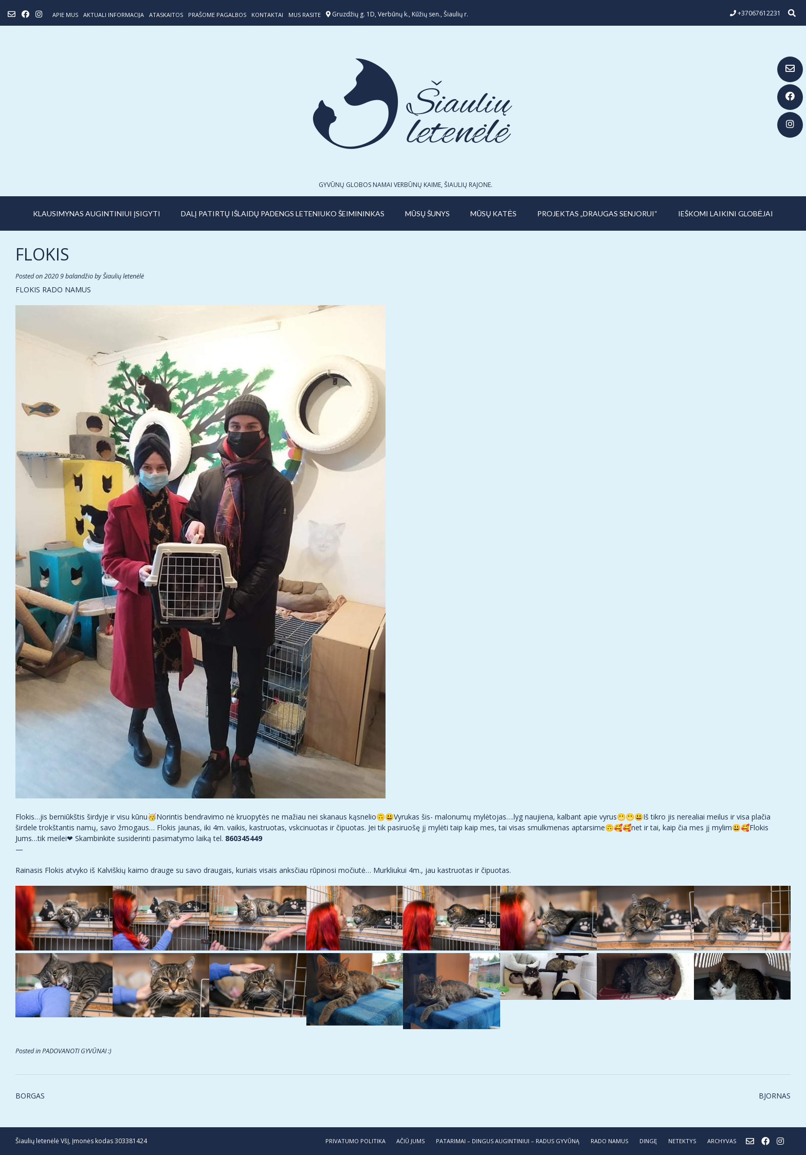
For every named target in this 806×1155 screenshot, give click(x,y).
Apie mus (65, 14)
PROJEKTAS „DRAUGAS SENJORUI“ (597, 213)
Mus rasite (304, 14)
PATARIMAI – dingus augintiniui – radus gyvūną (507, 1141)
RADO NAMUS (609, 1141)
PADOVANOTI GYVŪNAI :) (77, 1051)
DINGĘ (648, 1141)
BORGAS (30, 1096)
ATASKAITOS (166, 14)
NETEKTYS (682, 1141)
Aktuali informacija (113, 14)
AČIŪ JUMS (410, 1141)
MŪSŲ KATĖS (493, 213)
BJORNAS (775, 1096)
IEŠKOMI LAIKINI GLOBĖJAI (725, 213)
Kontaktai (267, 14)
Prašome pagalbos (217, 14)
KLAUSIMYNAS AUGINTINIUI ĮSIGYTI (96, 213)
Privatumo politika (355, 1141)
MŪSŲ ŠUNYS (427, 213)
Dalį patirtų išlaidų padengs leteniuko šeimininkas (282, 213)
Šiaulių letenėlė (123, 276)
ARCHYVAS (721, 1141)
